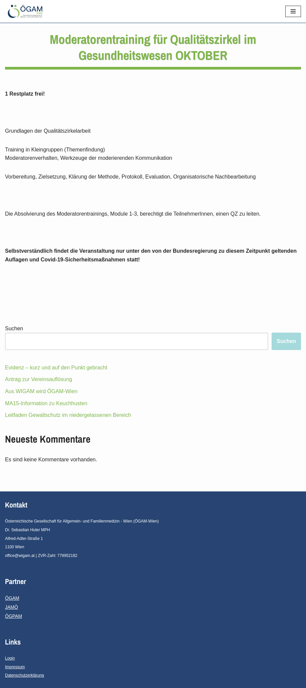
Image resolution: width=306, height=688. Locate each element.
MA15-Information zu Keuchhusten (46, 403)
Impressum (15, 667)
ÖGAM (12, 598)
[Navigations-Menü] (293, 11)
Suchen (14, 328)
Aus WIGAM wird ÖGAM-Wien (41, 391)
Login (10, 658)
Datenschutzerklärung (24, 675)
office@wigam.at (20, 555)
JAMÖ (11, 607)
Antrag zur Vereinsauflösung (38, 379)
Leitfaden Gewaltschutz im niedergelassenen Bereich (68, 415)
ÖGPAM (13, 616)
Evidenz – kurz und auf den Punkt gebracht (56, 367)
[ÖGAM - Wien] (26, 11)
